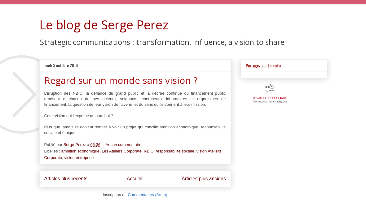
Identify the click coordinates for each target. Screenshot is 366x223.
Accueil (134, 178)
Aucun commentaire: (125, 144)
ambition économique (80, 151)
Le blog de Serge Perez (104, 24)
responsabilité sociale (175, 151)
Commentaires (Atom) (147, 194)
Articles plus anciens (204, 178)
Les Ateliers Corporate (122, 151)
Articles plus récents (66, 178)
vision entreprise (79, 157)
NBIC (148, 151)
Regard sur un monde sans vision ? (120, 80)
